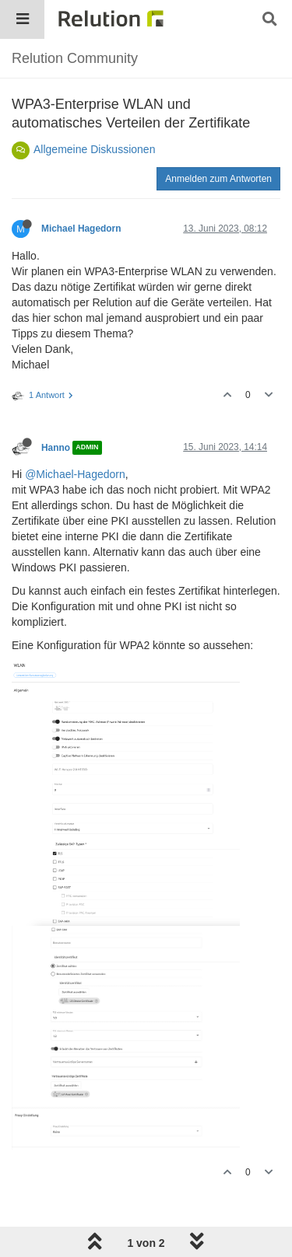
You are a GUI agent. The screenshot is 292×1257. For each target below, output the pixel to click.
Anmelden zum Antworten (218, 178)
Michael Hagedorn (81, 228)
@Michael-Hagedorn (75, 474)
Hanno (55, 447)
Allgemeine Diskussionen (94, 149)
